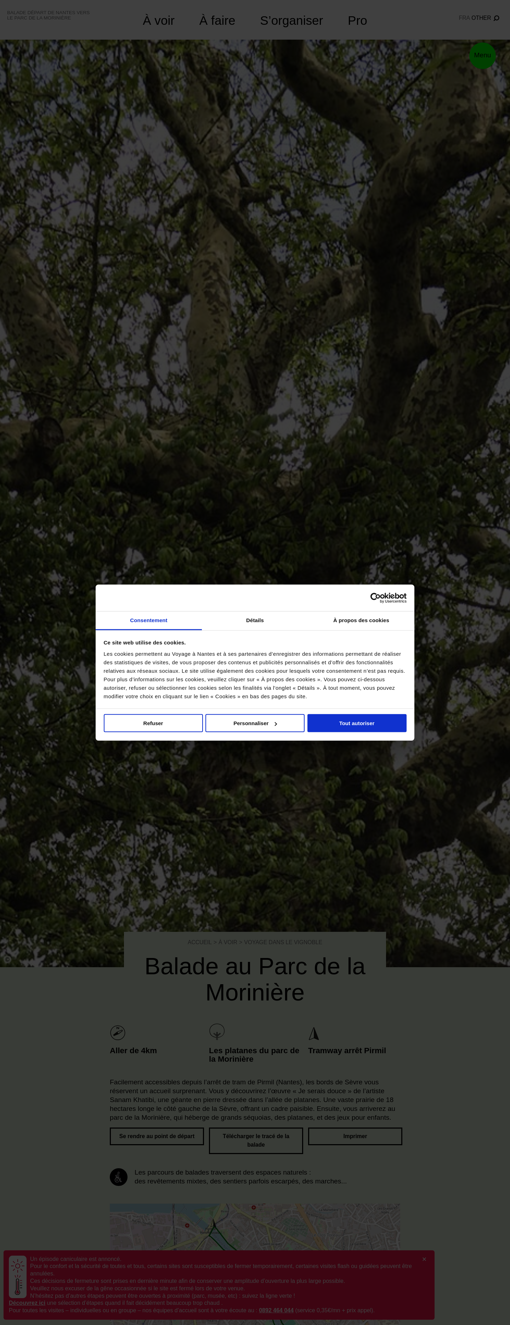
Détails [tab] (255, 620)
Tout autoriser (357, 723)
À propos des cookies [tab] (361, 620)
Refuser (153, 723)
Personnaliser (255, 723)
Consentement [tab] (148, 620)
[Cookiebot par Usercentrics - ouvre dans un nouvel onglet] (376, 597)
